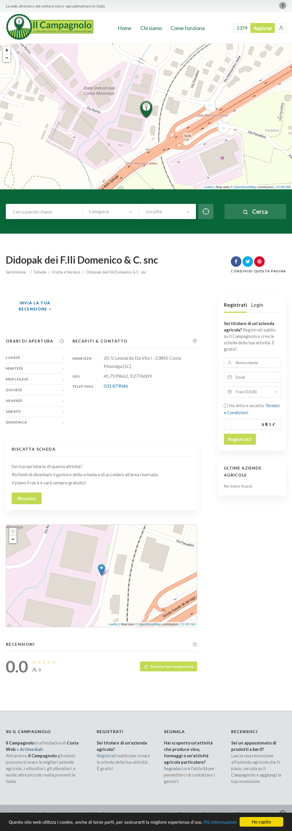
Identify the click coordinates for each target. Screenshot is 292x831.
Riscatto (26, 498)
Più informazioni (220, 826)
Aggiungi (262, 28)
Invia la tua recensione (169, 666)
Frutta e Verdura (66, 272)
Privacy (108, 813)
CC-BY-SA (283, 187)
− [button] (6, 58)
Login (257, 305)
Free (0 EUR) (246, 391)
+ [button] (6, 50)
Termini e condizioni (253, 813)
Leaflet (208, 187)
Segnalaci (173, 768)
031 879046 (116, 386)
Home (20, 272)
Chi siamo (186, 813)
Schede (40, 272)
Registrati (235, 305)
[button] (281, 28)
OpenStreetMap (244, 187)
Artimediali (31, 749)
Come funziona (216, 813)
